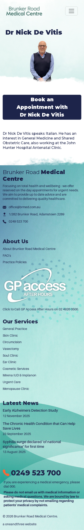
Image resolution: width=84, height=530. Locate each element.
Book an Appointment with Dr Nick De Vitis (42, 107)
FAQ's (7, 255)
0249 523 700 (18, 221)
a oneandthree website (20, 524)
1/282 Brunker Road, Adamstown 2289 (36, 214)
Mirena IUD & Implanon (19, 375)
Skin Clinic (10, 335)
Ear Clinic (9, 362)
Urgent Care (12, 382)
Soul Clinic (10, 355)
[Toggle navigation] (71, 11)
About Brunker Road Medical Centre (29, 249)
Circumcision (12, 342)
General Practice (15, 329)
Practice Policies (15, 262)
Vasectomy (11, 349)
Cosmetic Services (16, 369)
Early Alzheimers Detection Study (30, 411)
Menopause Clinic (16, 389)
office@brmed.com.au (25, 207)
